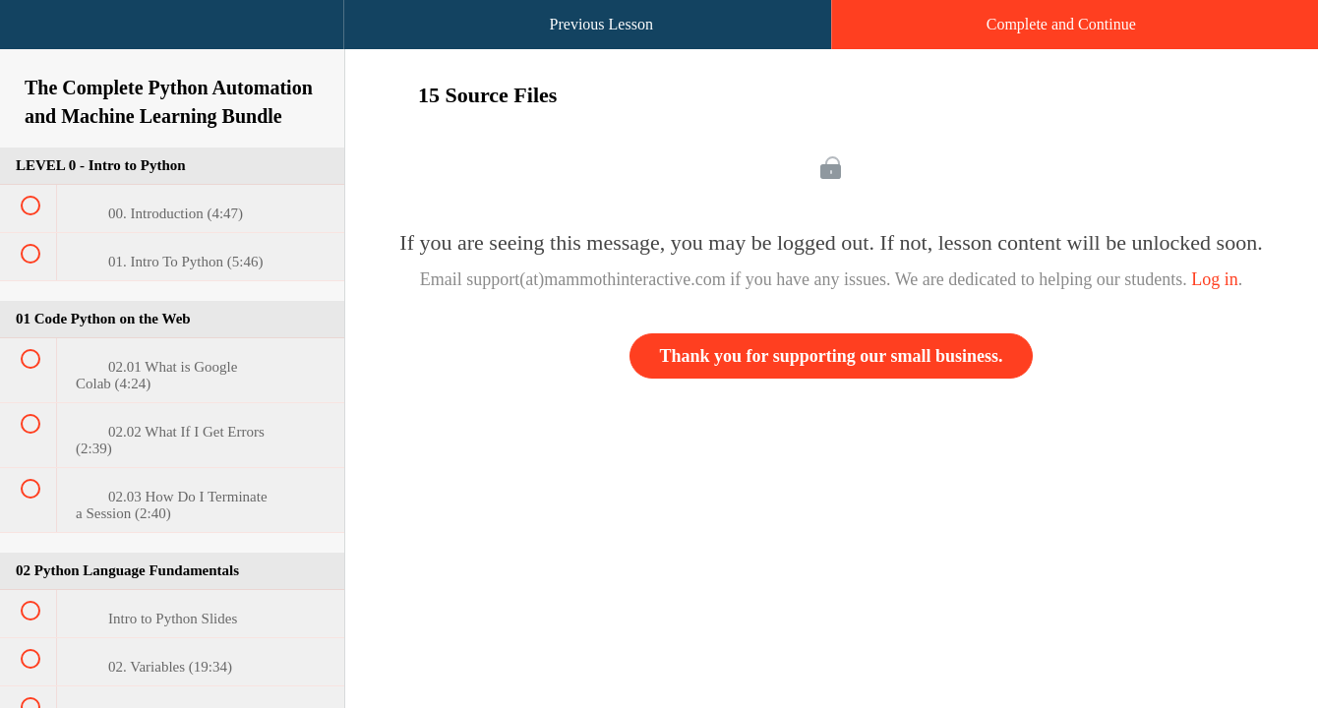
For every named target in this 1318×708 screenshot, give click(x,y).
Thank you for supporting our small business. (831, 356)
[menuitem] (172, 44)
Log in (1214, 279)
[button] (34, 34)
